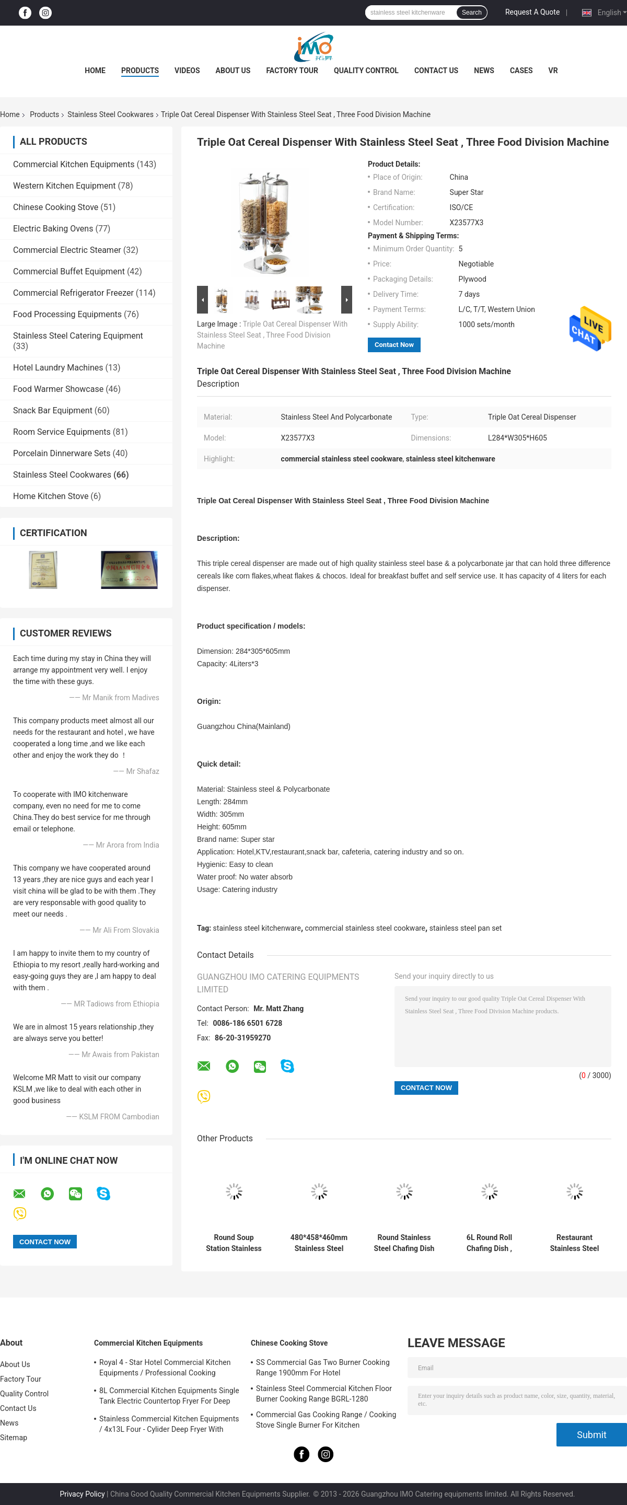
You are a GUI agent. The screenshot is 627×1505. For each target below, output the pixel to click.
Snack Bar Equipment (52, 410)
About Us (233, 70)
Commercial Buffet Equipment (69, 271)
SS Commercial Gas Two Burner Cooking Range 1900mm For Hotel (323, 1367)
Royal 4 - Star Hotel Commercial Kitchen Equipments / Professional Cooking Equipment (165, 1369)
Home (95, 70)
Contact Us (436, 70)
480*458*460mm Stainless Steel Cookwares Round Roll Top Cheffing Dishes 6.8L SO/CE (319, 1243)
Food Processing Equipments (67, 314)
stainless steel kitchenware (257, 928)
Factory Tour (292, 70)
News (484, 70)
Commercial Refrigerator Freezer (73, 293)
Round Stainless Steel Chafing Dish (404, 1243)
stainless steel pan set (465, 928)
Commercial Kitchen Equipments (73, 164)
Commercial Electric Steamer (67, 250)
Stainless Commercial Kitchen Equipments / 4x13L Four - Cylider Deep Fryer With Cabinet (169, 1426)
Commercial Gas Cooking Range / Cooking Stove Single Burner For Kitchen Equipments (326, 1421)
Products (140, 70)
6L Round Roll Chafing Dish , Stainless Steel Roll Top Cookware (489, 1243)
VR (553, 70)
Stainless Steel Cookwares (110, 114)
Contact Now (394, 345)
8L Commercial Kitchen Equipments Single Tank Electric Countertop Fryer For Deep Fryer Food (169, 1397)
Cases (521, 70)
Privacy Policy (82, 1494)
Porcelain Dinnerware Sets (62, 453)
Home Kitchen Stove (50, 496)
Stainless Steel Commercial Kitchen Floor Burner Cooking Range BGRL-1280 (324, 1393)
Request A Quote (532, 12)
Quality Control (366, 70)
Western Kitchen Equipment (64, 186)
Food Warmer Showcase (58, 389)
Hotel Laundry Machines (58, 368)
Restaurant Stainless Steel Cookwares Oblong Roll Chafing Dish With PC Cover (574, 1243)
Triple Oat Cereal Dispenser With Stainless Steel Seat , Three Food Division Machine (272, 335)
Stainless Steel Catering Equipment (78, 336)
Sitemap (13, 1437)
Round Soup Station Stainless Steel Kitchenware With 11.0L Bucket (234, 1243)
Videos (187, 70)
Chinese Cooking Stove (55, 207)
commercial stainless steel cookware (365, 928)
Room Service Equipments (62, 432)
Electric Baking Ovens (53, 229)
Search (472, 12)
